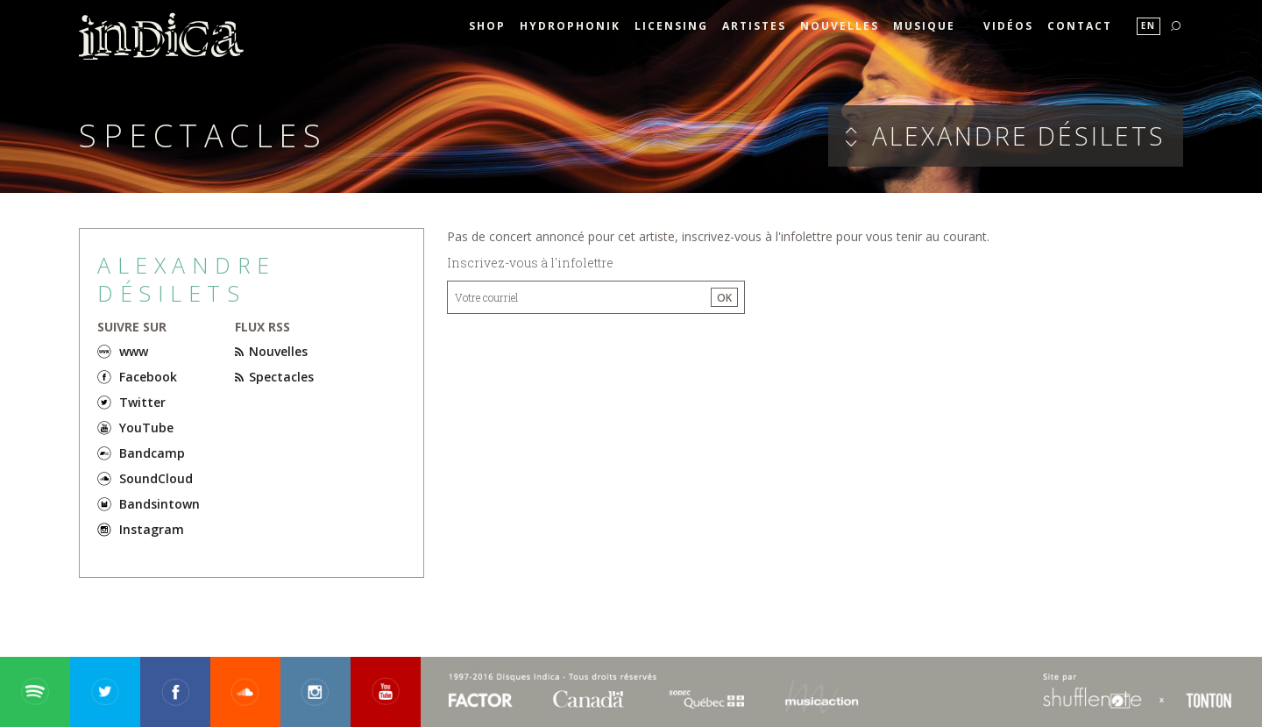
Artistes (754, 25)
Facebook (148, 376)
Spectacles (274, 376)
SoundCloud (156, 478)
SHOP (487, 25)
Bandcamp (152, 453)
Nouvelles (839, 25)
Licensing (671, 25)
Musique (924, 25)
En (1148, 26)
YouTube (146, 427)
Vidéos (1008, 25)
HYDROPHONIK (570, 25)
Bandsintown (159, 503)
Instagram (151, 529)
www (133, 351)
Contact (1079, 25)
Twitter (142, 402)
